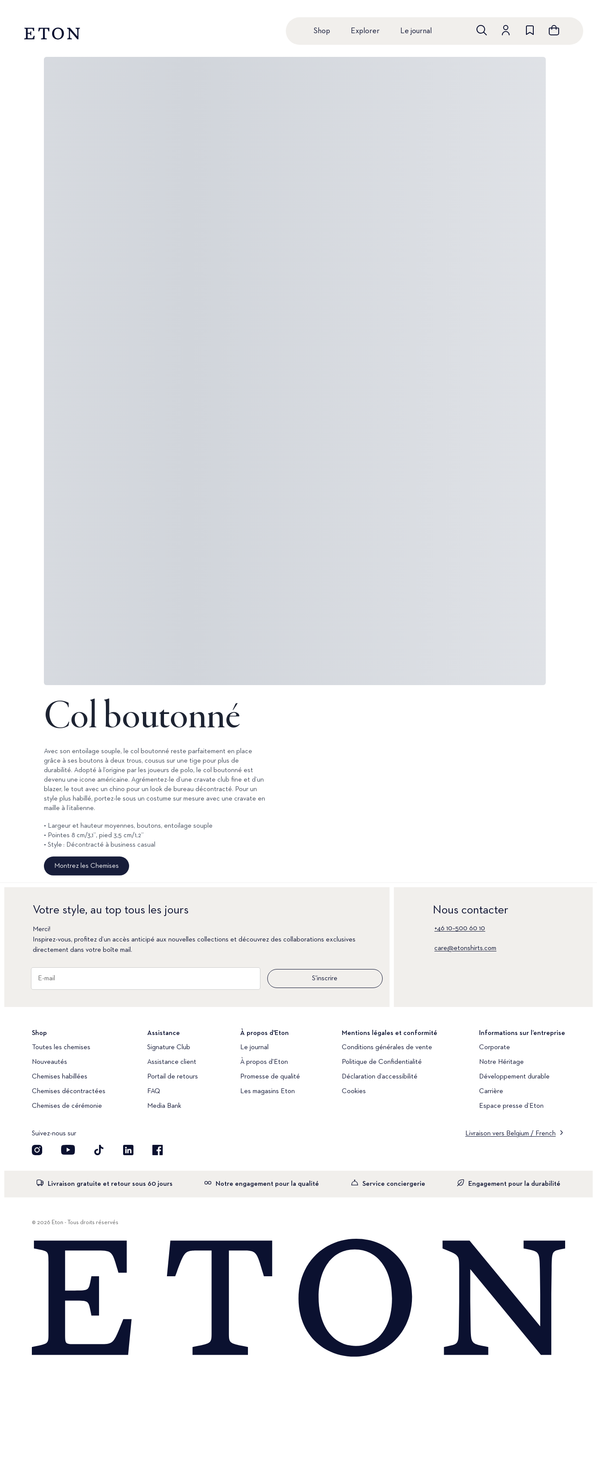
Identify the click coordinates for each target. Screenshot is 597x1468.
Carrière (491, 1091)
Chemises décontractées (68, 1091)
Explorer (365, 31)
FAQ (153, 1091)
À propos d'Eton (264, 1062)
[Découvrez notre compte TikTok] (99, 1150)
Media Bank (164, 1106)
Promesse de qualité (270, 1076)
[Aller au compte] (506, 30)
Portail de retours (172, 1076)
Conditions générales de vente (387, 1047)
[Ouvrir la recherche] (481, 30)
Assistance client (171, 1062)
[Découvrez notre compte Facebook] (157, 1150)
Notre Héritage (501, 1062)
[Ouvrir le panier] (554, 30)
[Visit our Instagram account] (37, 1150)
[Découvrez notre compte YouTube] (68, 1150)
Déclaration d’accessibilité (380, 1076)
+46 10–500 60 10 (459, 928)
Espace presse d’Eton (511, 1106)
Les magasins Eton (267, 1091)
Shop (321, 31)
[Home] (298, 1299)
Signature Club (168, 1047)
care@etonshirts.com (465, 948)
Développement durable (514, 1076)
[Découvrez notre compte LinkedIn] (128, 1150)
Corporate (494, 1047)
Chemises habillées (59, 1076)
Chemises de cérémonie (67, 1106)
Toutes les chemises (61, 1047)
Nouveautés (49, 1062)
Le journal (416, 31)
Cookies (354, 1091)
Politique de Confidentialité (382, 1062)
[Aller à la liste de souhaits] (530, 30)
